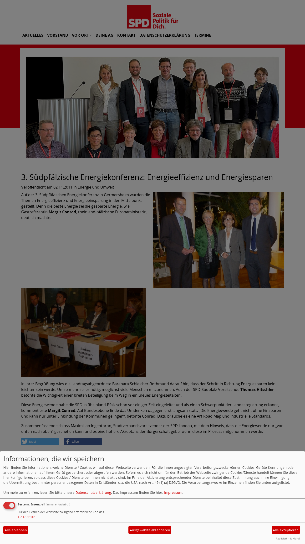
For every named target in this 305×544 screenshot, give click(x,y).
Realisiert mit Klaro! (288, 538)
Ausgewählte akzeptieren (150, 530)
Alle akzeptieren (286, 530)
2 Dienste (26, 516)
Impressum (173, 492)
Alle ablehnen (16, 530)
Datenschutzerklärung (93, 492)
